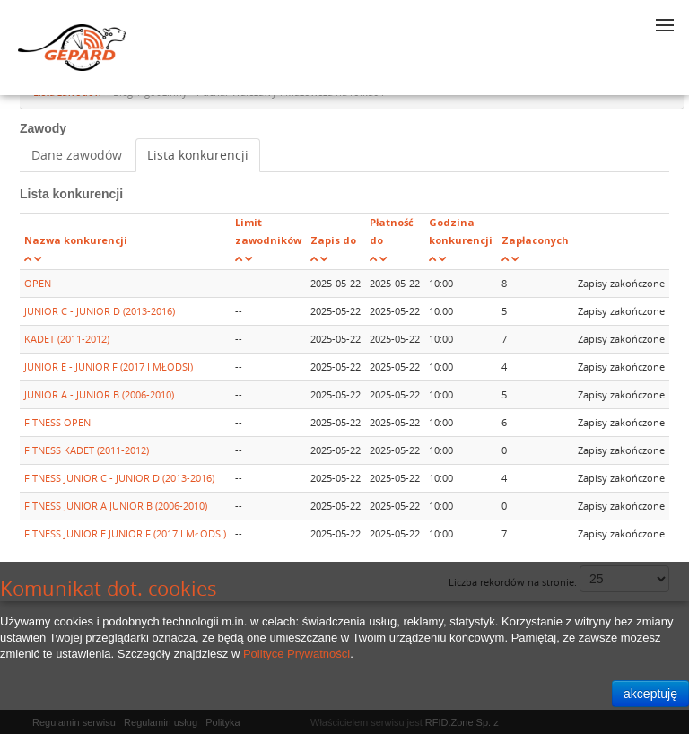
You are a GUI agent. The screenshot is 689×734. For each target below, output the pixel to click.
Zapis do (333, 240)
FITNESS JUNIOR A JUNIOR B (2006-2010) (115, 505)
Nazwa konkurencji (75, 240)
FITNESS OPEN (57, 422)
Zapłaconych (535, 240)
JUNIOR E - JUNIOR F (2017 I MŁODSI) (108, 366)
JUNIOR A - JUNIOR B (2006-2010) (99, 394)
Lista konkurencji (198, 154)
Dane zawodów (76, 154)
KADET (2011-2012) (66, 338)
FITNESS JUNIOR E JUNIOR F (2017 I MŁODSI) (125, 533)
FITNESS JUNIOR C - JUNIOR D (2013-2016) (119, 478)
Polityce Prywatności (296, 653)
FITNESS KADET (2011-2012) (86, 450)
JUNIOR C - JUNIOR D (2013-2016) (99, 311)
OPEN (37, 283)
